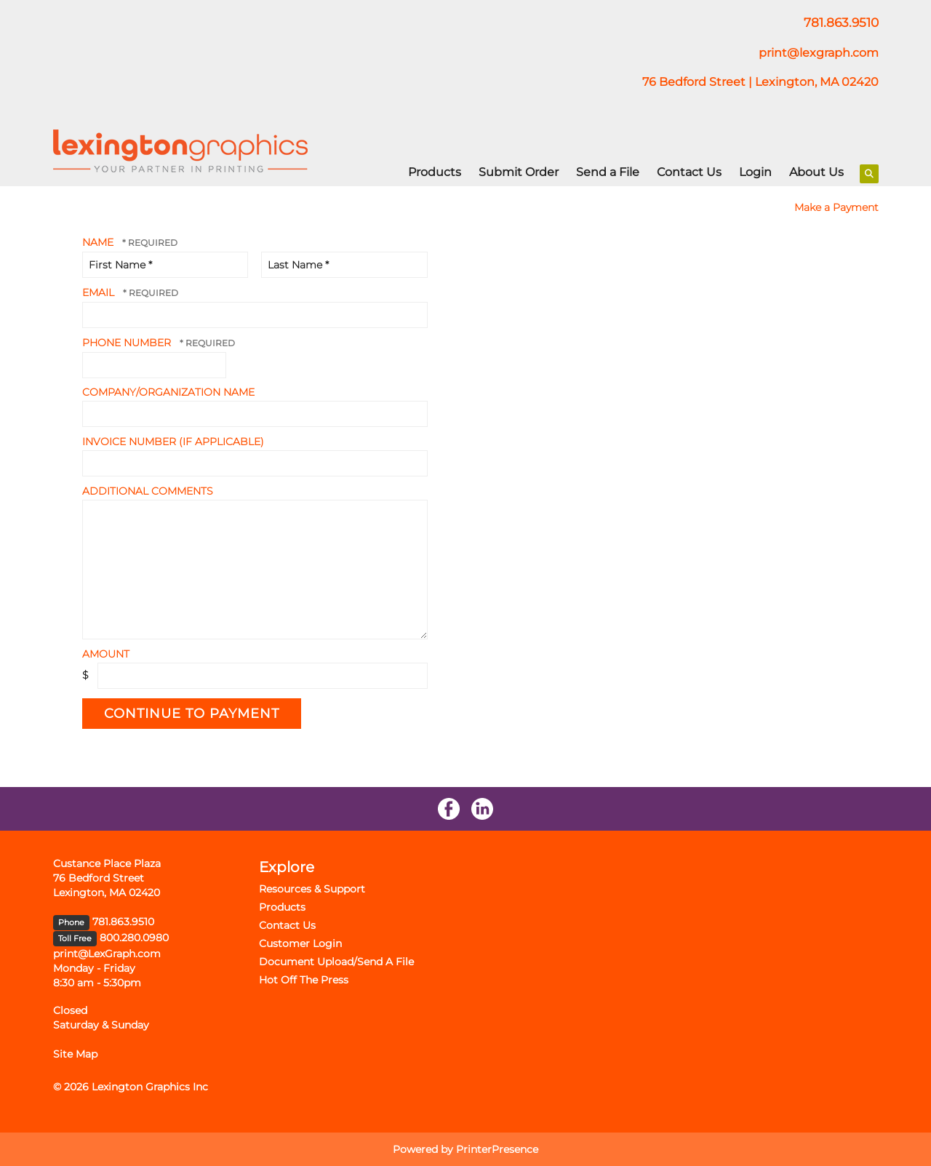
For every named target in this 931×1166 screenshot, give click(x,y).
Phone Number (128, 342)
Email (99, 292)
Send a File (607, 172)
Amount (105, 653)
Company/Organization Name (168, 392)
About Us (816, 172)
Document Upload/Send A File (336, 961)
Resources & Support (312, 888)
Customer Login (300, 943)
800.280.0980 (134, 937)
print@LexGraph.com (107, 953)
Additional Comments (147, 491)
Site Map (75, 1054)
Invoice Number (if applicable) (173, 441)
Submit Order (519, 172)
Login (755, 172)
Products (434, 172)
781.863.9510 (123, 921)
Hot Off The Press (303, 979)
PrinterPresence (497, 1149)
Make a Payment (836, 207)
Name (99, 242)
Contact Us (689, 172)
